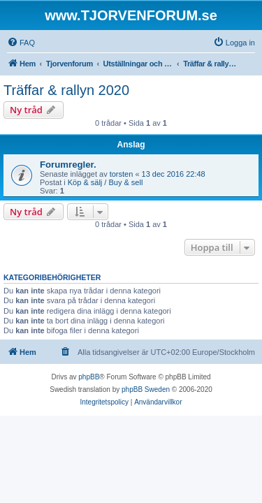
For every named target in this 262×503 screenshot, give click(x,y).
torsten (121, 174)
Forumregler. (68, 164)
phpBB (88, 377)
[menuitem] (21, 42)
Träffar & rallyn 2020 (66, 90)
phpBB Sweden (146, 389)
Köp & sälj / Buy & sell (105, 182)
